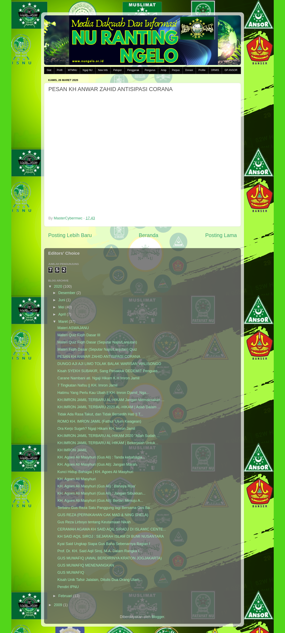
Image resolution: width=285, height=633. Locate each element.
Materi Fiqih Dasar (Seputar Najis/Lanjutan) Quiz (97, 349)
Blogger (158, 617)
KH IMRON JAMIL (72, 450)
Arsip (163, 70)
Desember (66, 293)
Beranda (148, 235)
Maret (63, 321)
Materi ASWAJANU (73, 328)
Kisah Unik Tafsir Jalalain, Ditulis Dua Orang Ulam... (99, 580)
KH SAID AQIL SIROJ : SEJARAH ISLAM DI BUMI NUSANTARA (110, 536)
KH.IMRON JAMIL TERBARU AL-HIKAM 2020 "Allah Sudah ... (108, 436)
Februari (65, 596)
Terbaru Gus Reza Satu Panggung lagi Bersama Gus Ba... (105, 508)
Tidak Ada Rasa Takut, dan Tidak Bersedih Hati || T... (100, 414)
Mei (61, 307)
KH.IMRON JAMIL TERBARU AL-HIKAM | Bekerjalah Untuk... (107, 443)
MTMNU (72, 70)
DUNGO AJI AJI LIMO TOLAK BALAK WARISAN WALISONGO (109, 364)
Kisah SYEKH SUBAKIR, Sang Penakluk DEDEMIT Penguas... (109, 371)
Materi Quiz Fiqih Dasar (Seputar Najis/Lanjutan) (97, 342)
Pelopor (117, 70)
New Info (103, 70)
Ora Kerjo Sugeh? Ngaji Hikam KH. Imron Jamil (96, 429)
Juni (61, 300)
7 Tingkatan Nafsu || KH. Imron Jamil (87, 385)
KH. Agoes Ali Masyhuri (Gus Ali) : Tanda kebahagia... (101, 457)
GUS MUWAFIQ (70, 572)
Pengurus (150, 70)
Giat (49, 70)
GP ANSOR (231, 70)
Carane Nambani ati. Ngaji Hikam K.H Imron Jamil (98, 378)
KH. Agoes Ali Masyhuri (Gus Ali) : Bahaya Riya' (96, 486)
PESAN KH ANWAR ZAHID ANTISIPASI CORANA (98, 357)
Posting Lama (221, 235)
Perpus (176, 70)
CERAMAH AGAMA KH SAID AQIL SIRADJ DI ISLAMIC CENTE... (111, 529)
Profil (59, 70)
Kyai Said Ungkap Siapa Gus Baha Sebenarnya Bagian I (103, 544)
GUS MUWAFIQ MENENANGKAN (85, 565)
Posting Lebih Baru (70, 235)
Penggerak (133, 70)
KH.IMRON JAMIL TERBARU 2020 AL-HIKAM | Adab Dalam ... (109, 407)
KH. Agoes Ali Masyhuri (76, 479)
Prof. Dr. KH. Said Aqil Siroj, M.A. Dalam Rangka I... (99, 551)
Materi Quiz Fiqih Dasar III (78, 335)
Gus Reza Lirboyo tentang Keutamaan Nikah (94, 522)
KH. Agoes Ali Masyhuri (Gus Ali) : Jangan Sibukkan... (101, 493)
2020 (58, 286)
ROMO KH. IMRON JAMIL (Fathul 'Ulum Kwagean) (99, 421)
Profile (201, 70)
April (62, 314)
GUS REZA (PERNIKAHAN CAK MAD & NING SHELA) (102, 515)
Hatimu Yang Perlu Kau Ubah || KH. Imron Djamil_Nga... (103, 393)
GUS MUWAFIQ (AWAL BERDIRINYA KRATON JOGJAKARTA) (109, 558)
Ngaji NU (87, 70)
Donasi (189, 70)
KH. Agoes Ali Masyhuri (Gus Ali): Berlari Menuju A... (100, 500)
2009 (58, 605)
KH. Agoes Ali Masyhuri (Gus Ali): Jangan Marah (97, 464)
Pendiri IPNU (68, 587)
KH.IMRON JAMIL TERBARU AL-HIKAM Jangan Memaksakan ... (110, 400)
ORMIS (215, 70)
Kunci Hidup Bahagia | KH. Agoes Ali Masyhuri (95, 472)
